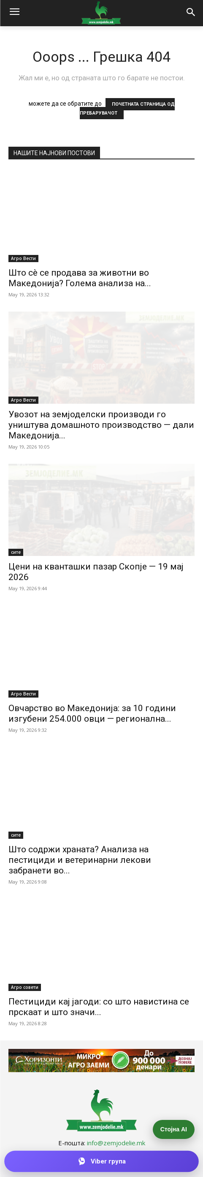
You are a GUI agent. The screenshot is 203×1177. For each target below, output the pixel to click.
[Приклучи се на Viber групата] (101, 1161)
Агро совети (24, 987)
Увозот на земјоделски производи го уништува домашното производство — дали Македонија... (101, 425)
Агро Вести (23, 258)
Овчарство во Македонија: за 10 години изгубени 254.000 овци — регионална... (92, 713)
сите (16, 552)
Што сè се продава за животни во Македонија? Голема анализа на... (79, 278)
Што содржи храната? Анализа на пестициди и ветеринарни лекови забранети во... (79, 860)
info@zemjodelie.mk (116, 1143)
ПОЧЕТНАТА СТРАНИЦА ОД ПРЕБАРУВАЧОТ (127, 108)
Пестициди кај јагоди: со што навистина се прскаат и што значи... (98, 1006)
